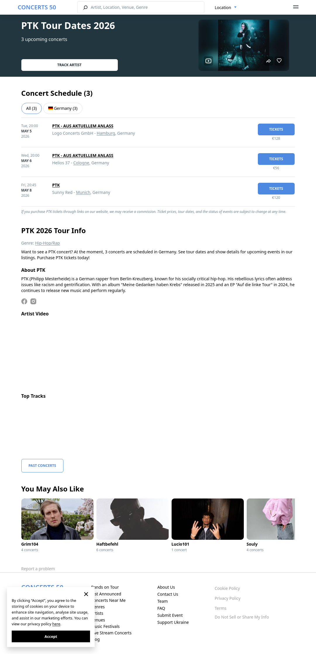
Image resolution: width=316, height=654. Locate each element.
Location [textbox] (223, 7)
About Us (166, 587)
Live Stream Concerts (111, 633)
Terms (220, 608)
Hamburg (106, 133)
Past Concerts (42, 465)
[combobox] (225, 7)
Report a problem (38, 568)
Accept (50, 636)
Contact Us (167, 594)
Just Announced (106, 594)
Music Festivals (105, 626)
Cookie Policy (227, 588)
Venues (98, 620)
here (56, 623)
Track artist (69, 64)
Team (162, 601)
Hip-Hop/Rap (47, 243)
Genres (98, 606)
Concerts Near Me (108, 600)
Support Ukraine (173, 622)
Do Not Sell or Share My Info (242, 617)
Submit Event (170, 615)
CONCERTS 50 (37, 7)
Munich (83, 192)
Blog (95, 639)
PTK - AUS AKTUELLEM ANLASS (82, 126)
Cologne (81, 162)
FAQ (161, 608)
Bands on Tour (105, 587)
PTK (56, 185)
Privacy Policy (227, 598)
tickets (276, 129)
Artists (97, 613)
